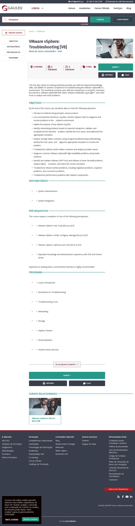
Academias (84, 8)
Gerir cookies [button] (11, 519)
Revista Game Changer (65, 444)
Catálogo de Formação (39, 464)
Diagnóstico (7, 447)
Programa (13, 58)
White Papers (61, 450)
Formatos (6, 454)
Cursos (71, 8)
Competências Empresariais (40, 440)
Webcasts (60, 447)
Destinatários (13, 47)
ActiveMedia (70, 521)
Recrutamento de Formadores (116, 475)
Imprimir (107, 75)
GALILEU (5, 440)
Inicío (31, 31)
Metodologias (8, 450)
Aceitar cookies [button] (30, 519)
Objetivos (13, 41)
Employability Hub (36, 454)
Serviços (118, 8)
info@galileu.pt (75, 1)
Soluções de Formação (12, 444)
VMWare (41, 31)
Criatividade (34, 444)
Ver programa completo (65, 364)
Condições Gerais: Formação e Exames (118, 441)
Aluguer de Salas (89, 444)
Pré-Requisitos (13, 52)
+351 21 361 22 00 (94, 1)
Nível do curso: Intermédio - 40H (45, 51)
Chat (126, 75)
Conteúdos (123, 19)
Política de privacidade (118, 446)
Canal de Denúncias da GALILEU (118, 469)
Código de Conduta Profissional (117, 457)
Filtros (84, 24)
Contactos (113, 479)
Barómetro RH (62, 454)
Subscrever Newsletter (118, 489)
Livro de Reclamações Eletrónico (118, 451)
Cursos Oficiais (102, 8)
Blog (129, 8)
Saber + (115, 67)
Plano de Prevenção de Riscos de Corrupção (119, 463)
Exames (85, 440)
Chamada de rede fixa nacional (119, 1)
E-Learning (33, 457)
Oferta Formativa (9, 457)
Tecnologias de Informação (40, 447)
